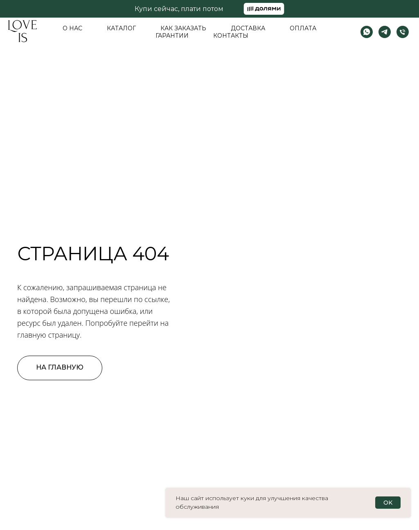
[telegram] (384, 32)
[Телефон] (402, 32)
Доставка (248, 28)
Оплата (303, 28)
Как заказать (183, 28)
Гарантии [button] (172, 35)
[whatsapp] (366, 32)
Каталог (121, 28)
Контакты (230, 35)
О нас (72, 28)
